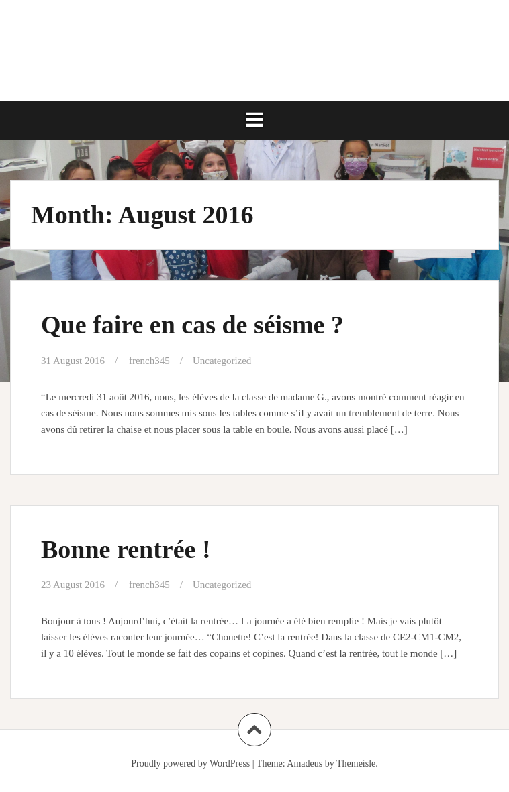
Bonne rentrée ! (126, 549)
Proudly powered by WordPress (190, 763)
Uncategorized (222, 360)
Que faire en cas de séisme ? (192, 324)
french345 (149, 360)
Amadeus (304, 763)
